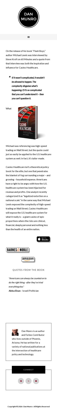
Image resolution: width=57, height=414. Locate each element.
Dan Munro (28, 17)
